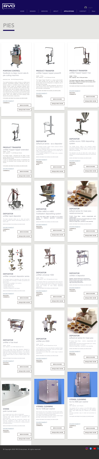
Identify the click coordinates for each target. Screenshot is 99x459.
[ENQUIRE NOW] (24, 236)
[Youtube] (94, 448)
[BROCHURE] (24, 105)
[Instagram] (86, 448)
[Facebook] (90, 448)
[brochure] (57, 166)
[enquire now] (24, 109)
